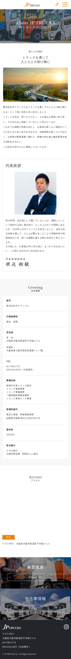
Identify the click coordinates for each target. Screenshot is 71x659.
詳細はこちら (35, 577)
